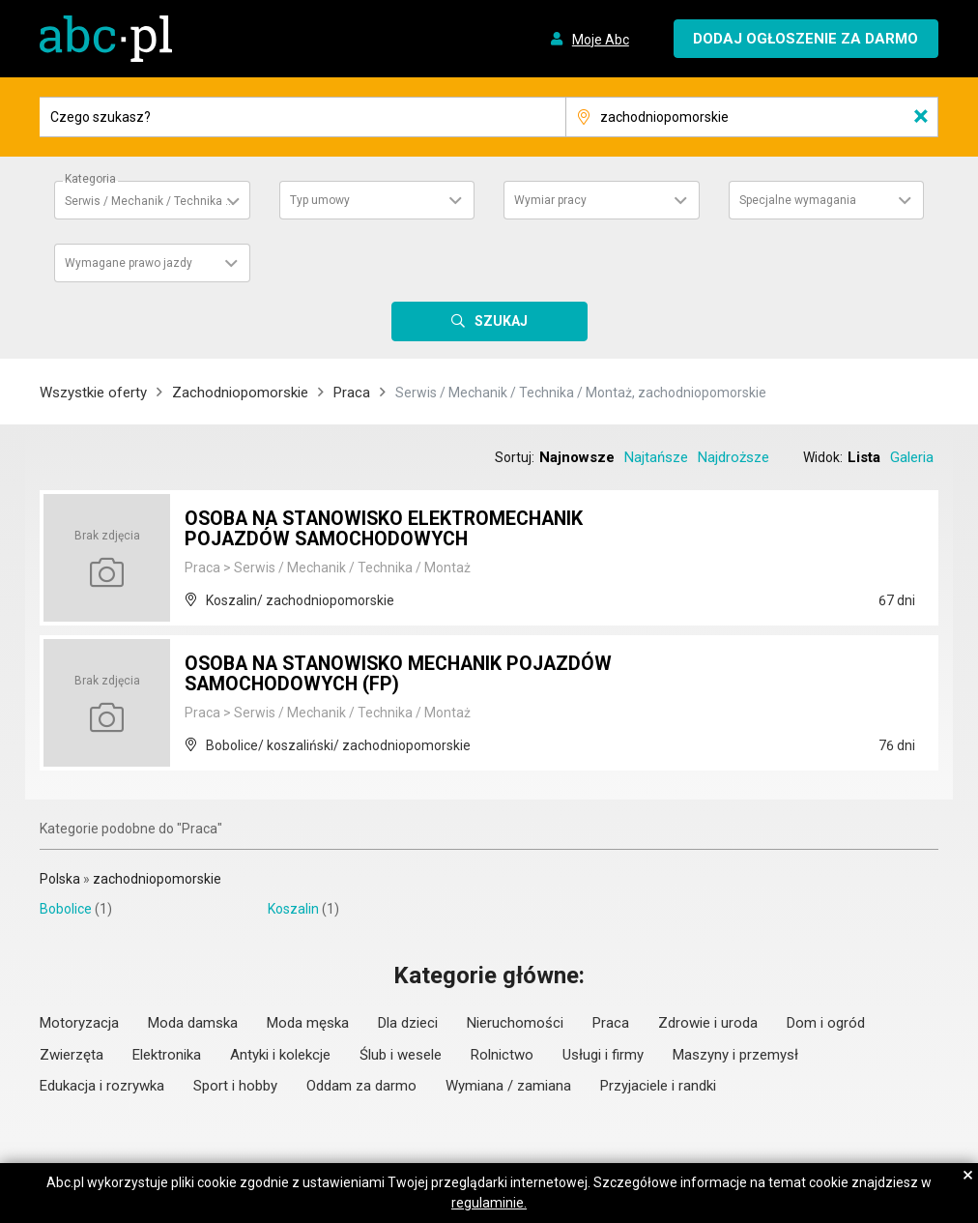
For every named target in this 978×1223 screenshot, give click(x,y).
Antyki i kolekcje (280, 1054)
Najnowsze (577, 457)
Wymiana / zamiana (508, 1085)
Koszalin (293, 909)
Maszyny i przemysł (735, 1054)
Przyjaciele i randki (658, 1085)
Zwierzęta (71, 1054)
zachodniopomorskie (157, 879)
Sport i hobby (235, 1085)
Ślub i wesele (401, 1054)
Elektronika (166, 1054)
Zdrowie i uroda (708, 1023)
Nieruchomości (515, 1023)
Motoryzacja (79, 1023)
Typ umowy (320, 200)
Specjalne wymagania (797, 200)
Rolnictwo (502, 1054)
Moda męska (308, 1023)
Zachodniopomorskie (240, 392)
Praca (351, 392)
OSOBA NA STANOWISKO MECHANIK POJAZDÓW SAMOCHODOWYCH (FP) (405, 675)
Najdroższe (733, 457)
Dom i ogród (826, 1023)
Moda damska (193, 1023)
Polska (60, 879)
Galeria (912, 457)
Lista (864, 457)
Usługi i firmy (603, 1054)
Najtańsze (656, 457)
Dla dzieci (408, 1023)
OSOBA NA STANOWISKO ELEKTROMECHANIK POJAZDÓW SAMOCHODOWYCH (390, 530)
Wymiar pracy (550, 200)
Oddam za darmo (361, 1085)
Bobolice (66, 909)
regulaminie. (489, 1202)
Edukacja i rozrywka (102, 1085)
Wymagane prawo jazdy (128, 263)
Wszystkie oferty (93, 392)
